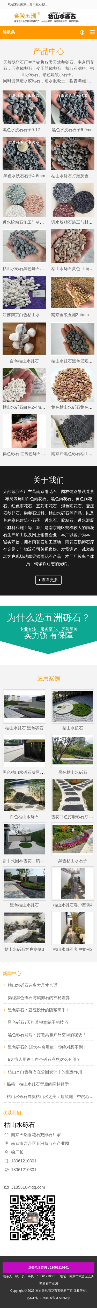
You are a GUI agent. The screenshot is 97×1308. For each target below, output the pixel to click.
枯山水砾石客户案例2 (73, 949)
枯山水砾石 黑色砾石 (24, 728)
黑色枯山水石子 (72, 861)
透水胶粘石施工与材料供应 (27, 222)
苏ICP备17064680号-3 (42, 1298)
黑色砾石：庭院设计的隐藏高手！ (39, 1010)
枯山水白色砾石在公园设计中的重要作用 (45, 1072)
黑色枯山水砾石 (72, 772)
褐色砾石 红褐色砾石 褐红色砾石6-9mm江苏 (43, 453)
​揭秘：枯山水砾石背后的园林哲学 (38, 1084)
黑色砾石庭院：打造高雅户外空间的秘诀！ (47, 1035)
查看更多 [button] (48, 579)
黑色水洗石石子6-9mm (73, 130)
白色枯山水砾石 (24, 361)
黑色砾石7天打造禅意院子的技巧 (38, 1022)
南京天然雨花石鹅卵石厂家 (54, 1291)
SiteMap (64, 1298)
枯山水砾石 (72, 728)
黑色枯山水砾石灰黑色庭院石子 (32, 772)
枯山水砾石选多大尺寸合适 (32, 985)
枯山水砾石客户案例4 (73, 905)
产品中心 (48, 51)
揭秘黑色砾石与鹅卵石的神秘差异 (39, 997)
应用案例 (48, 678)
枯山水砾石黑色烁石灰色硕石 (29, 268)
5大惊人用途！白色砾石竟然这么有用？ (44, 1059)
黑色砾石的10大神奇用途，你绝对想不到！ (47, 1047)
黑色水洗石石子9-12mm (25, 130)
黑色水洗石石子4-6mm (24, 176)
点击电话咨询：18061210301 (48, 1267)
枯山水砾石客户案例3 (24, 949)
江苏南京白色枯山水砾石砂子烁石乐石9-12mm (45, 315)
